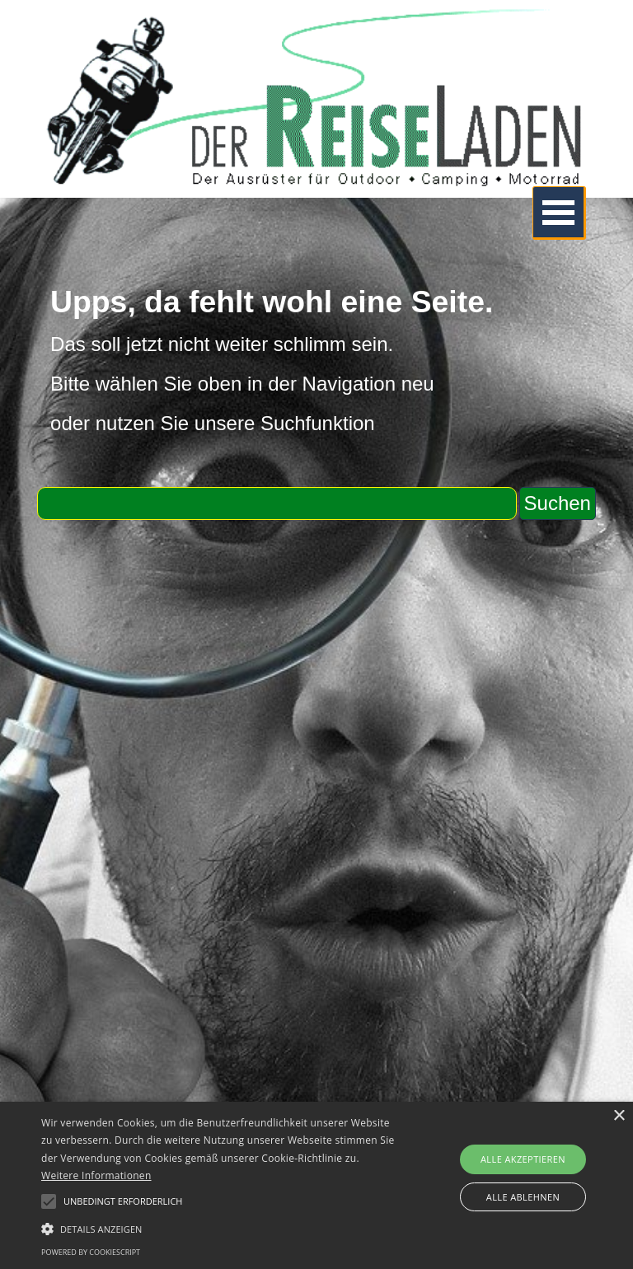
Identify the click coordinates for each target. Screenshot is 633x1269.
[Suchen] (276, 503)
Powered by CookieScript (90, 1252)
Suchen (557, 503)
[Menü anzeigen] (559, 213)
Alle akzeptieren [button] (523, 1159)
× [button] (618, 1116)
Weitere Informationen (96, 1175)
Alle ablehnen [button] (523, 1197)
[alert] (316, 1185)
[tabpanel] (316, 361)
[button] (220, 1227)
